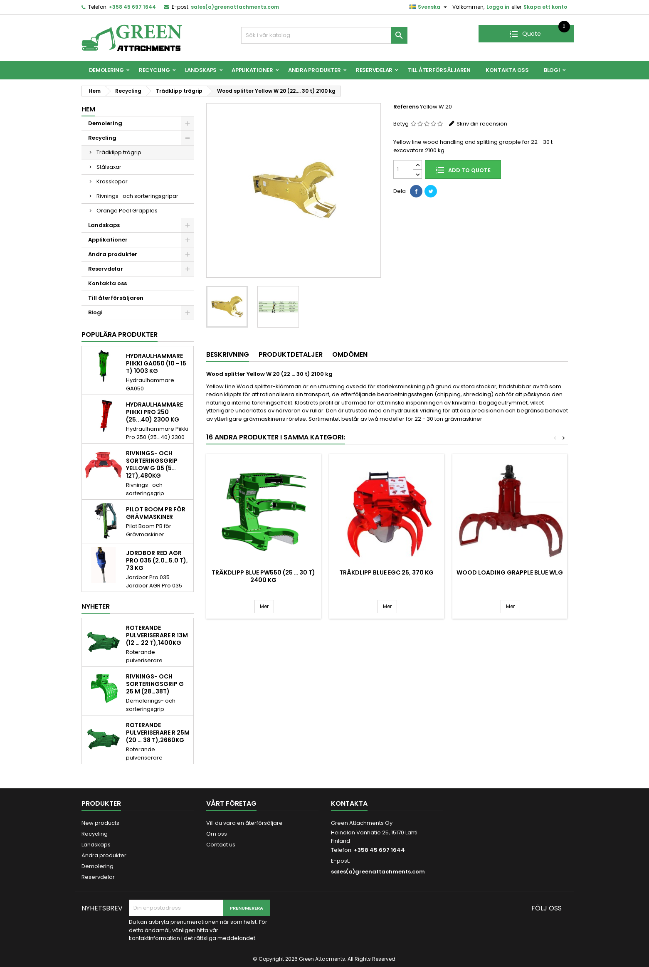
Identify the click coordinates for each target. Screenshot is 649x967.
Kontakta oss (507, 70)
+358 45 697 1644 (132, 6)
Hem (88, 109)
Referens (406, 107)
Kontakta (349, 803)
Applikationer (252, 70)
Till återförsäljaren (439, 70)
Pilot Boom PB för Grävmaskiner (155, 513)
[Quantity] (403, 169)
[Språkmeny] (429, 7)
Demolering (106, 70)
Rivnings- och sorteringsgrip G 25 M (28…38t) (155, 684)
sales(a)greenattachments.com (235, 6)
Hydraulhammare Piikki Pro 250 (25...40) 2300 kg (154, 412)
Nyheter (95, 606)
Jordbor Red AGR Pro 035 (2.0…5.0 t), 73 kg (157, 560)
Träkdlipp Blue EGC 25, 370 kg (386, 572)
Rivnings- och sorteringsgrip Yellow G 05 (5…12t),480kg (152, 464)
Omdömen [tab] (350, 354)
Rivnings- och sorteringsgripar (137, 196)
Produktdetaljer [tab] (291, 354)
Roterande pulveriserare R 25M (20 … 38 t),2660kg (158, 732)
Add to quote (463, 169)
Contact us (220, 845)
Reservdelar (374, 70)
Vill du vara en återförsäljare (244, 823)
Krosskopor (112, 181)
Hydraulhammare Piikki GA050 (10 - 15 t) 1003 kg (156, 363)
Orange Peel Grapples (127, 211)
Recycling (154, 70)
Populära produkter (119, 334)
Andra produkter (314, 70)
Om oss (216, 834)
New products (100, 823)
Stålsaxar (108, 167)
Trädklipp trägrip (118, 152)
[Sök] (324, 35)
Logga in (497, 6)
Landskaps (201, 70)
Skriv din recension (482, 124)
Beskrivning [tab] (227, 354)
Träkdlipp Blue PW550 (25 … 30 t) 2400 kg (263, 576)
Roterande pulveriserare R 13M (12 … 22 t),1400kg (157, 635)
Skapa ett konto (545, 6)
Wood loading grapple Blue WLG (510, 572)
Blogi (552, 70)
